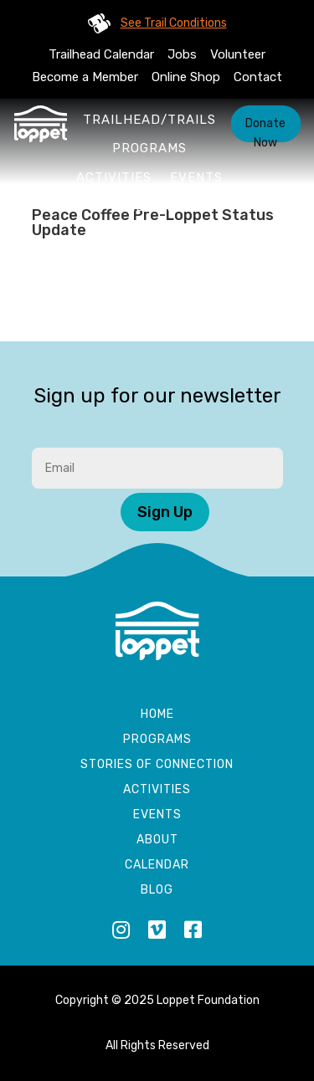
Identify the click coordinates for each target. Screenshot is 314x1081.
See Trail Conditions (174, 23)
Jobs (182, 54)
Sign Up (165, 512)
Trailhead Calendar (101, 54)
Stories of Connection (157, 765)
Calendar (157, 865)
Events (196, 177)
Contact (258, 77)
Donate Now (265, 129)
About (149, 206)
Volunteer (237, 54)
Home (157, 715)
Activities (114, 177)
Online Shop (186, 77)
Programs (149, 148)
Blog (157, 890)
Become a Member (85, 77)
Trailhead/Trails (149, 119)
